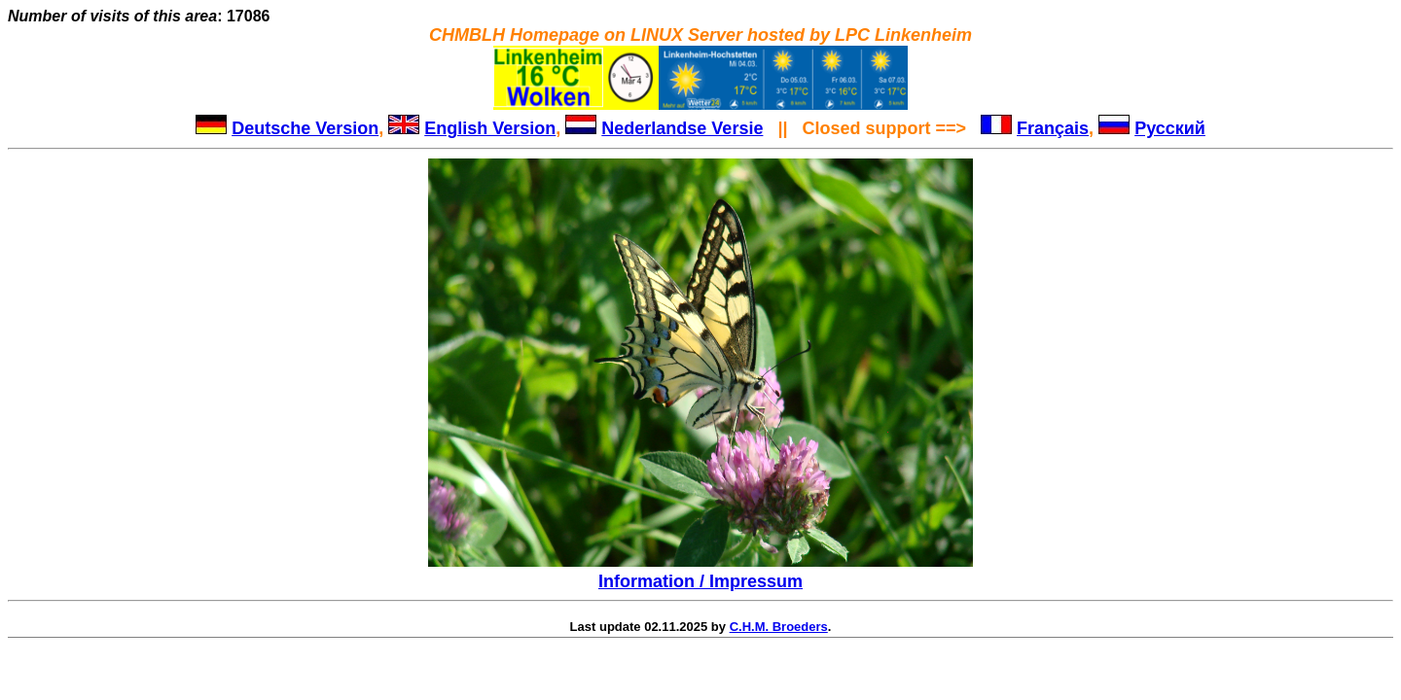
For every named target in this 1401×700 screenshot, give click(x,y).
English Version (490, 128)
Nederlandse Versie (682, 128)
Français (1053, 128)
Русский (1169, 128)
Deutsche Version (305, 128)
